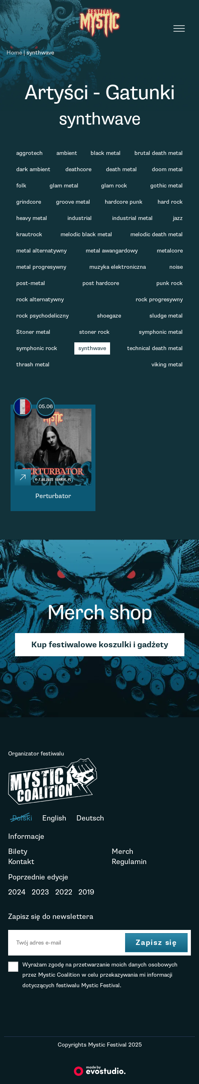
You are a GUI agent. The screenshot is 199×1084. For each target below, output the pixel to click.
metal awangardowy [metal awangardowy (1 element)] (112, 250)
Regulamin (129, 861)
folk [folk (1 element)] (21, 185)
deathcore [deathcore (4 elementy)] (78, 169)
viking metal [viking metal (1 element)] (167, 364)
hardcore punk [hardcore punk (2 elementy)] (124, 201)
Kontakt (21, 861)
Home (14, 52)
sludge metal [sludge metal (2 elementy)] (166, 315)
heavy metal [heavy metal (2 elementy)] (31, 218)
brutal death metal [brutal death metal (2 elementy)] (158, 153)
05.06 (46, 406)
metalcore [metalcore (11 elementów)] (170, 250)
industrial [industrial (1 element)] (79, 218)
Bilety (17, 851)
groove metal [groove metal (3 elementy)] (73, 201)
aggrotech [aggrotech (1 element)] (29, 153)
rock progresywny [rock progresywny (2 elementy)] (159, 299)
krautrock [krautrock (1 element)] (29, 234)
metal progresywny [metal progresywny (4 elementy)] (41, 266)
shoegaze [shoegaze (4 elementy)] (109, 315)
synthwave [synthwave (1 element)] (92, 348)
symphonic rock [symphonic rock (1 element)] (36, 348)
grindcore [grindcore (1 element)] (28, 201)
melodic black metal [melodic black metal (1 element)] (86, 234)
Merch (122, 851)
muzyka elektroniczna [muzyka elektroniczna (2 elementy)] (117, 266)
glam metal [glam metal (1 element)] (64, 185)
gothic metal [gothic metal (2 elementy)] (166, 185)
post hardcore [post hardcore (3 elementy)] (100, 283)
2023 (40, 892)
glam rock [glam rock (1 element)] (114, 185)
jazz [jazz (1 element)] (178, 218)
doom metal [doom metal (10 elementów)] (167, 169)
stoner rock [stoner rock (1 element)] (94, 332)
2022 (63, 892)
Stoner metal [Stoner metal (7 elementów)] (33, 332)
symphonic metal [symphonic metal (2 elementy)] (161, 332)
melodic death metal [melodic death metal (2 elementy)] (156, 234)
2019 (86, 892)
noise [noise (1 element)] (176, 266)
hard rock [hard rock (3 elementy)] (170, 201)
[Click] (23, 477)
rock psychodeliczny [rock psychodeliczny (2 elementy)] (42, 315)
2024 (17, 892)
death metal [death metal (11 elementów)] (121, 169)
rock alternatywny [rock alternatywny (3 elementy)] (40, 299)
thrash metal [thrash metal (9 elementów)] (33, 364)
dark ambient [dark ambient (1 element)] (33, 169)
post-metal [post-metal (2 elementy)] (30, 283)
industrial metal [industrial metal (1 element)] (132, 218)
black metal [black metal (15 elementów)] (106, 153)
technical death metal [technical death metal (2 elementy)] (155, 348)
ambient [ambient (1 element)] (66, 153)
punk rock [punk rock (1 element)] (169, 283)
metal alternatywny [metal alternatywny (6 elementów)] (41, 250)
